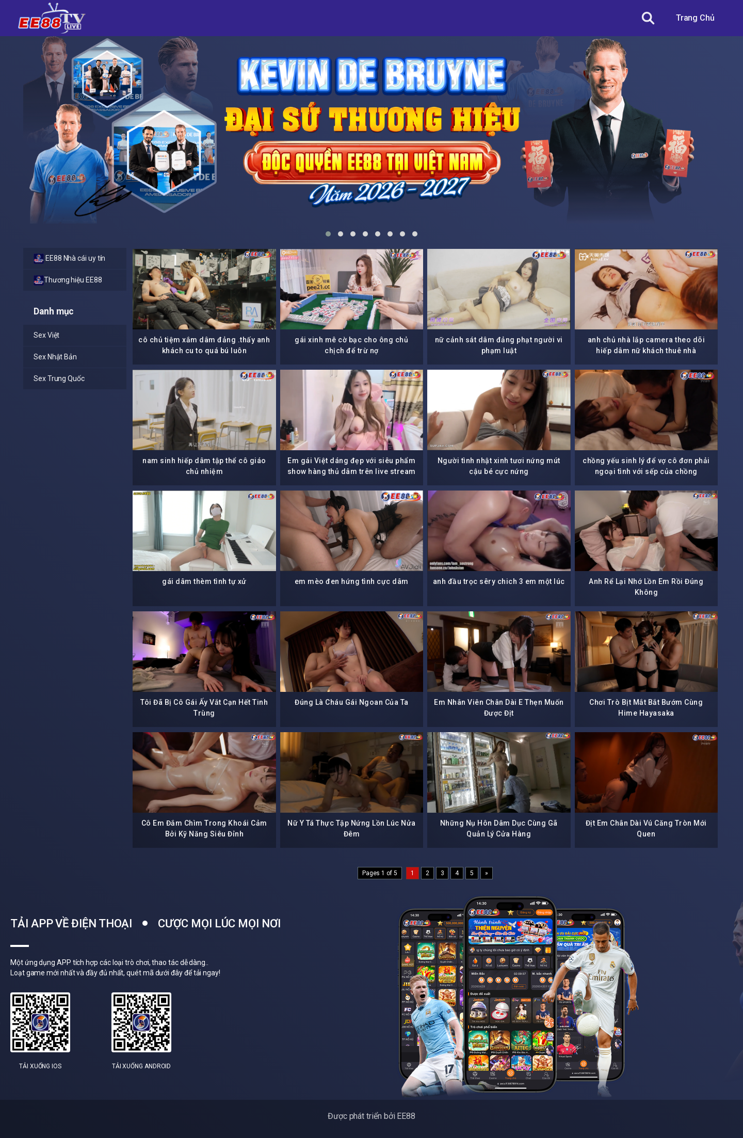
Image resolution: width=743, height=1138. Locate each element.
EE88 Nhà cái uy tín (69, 259)
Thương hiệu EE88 (68, 280)
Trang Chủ (695, 18)
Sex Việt (46, 335)
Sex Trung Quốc (59, 378)
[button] (328, 234)
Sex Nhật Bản (55, 357)
